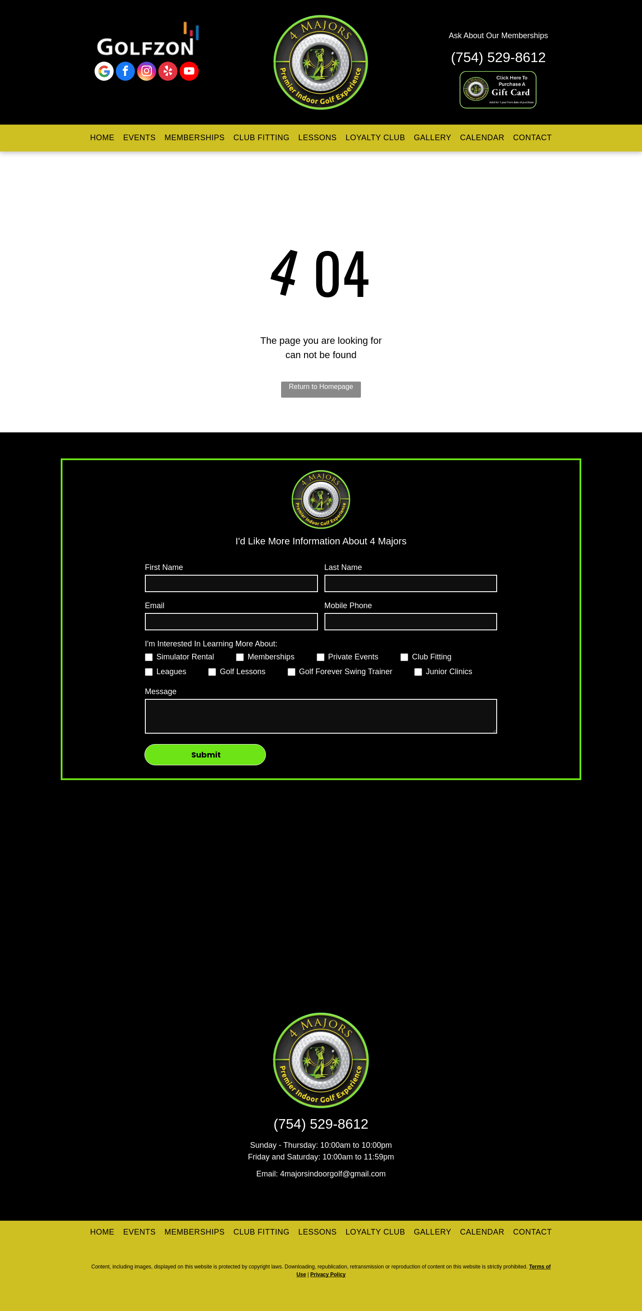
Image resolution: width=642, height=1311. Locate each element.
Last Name (343, 567)
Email (154, 605)
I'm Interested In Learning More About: (211, 643)
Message (161, 691)
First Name (164, 567)
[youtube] (189, 72)
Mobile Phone (348, 605)
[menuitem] (102, 138)
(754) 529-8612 (498, 57)
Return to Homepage (321, 386)
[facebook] (125, 72)
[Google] (104, 72)
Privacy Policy (327, 1274)
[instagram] (146, 72)
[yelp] (167, 72)
